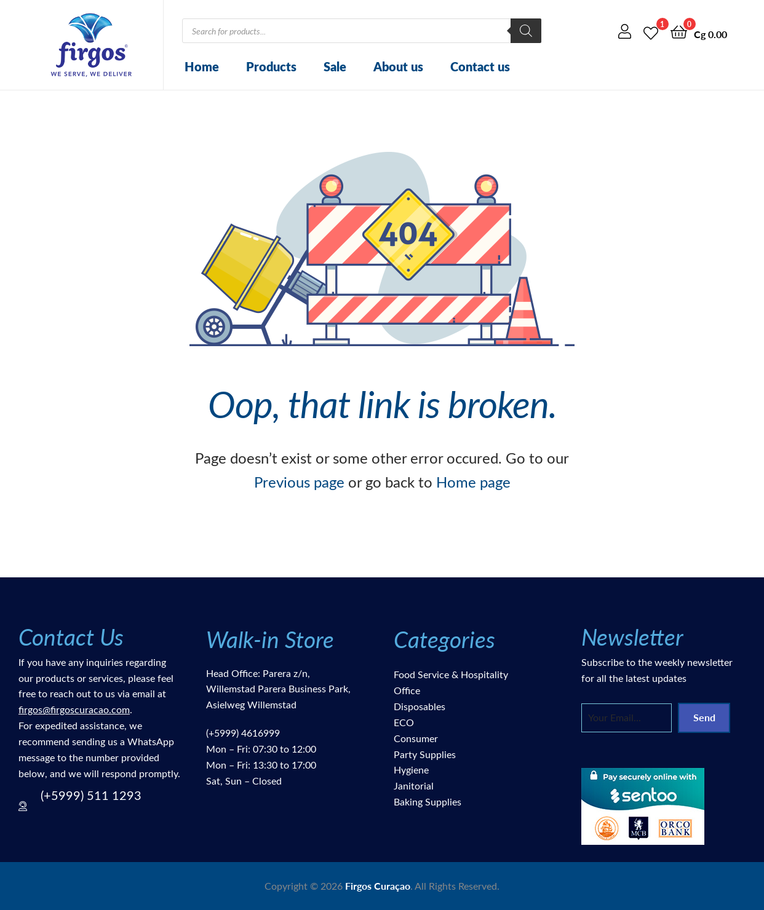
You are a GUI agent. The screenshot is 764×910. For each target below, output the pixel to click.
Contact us (480, 66)
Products (271, 66)
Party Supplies (425, 754)
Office (407, 690)
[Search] (526, 30)
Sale (335, 66)
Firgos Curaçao (377, 886)
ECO (404, 722)
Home (202, 66)
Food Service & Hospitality (451, 674)
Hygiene (411, 769)
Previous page (299, 481)
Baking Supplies (427, 801)
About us (398, 66)
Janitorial (414, 785)
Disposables (419, 706)
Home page (473, 481)
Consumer (416, 738)
